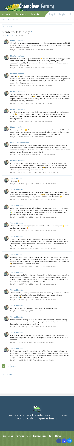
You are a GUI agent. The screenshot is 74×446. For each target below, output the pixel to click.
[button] (12, 14)
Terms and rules (23, 436)
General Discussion (46, 50)
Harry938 (10, 35)
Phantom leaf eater (17, 40)
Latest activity (6, 20)
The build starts (16, 178)
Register (15, 20)
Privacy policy (39, 436)
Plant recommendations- (19, 143)
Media (36, 14)
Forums (22, 14)
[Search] (71, 14)
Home (7, 14)
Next (13, 366)
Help (50, 436)
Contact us (8, 436)
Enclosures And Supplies (47, 154)
